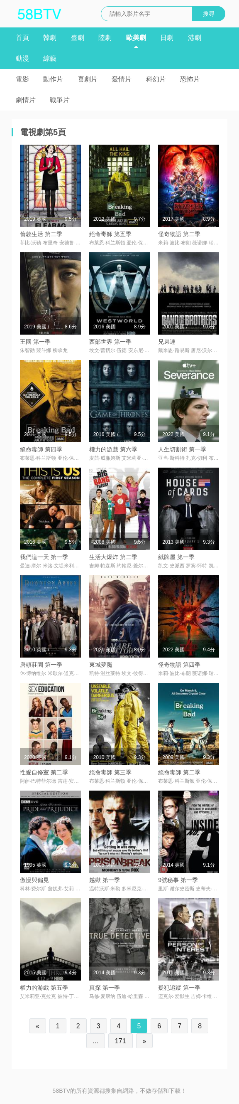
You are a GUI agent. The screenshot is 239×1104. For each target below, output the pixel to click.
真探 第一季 (104, 987)
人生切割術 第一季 (182, 449)
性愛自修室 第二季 (44, 772)
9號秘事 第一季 (178, 880)
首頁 (22, 37)
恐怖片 (190, 79)
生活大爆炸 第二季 (113, 557)
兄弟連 (167, 341)
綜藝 (49, 58)
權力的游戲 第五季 (44, 987)
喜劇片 (88, 79)
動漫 (22, 58)
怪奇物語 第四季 (179, 664)
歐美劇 (136, 37)
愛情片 (122, 79)
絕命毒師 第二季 (179, 772)
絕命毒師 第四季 (41, 449)
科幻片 (156, 79)
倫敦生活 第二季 (41, 234)
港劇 (194, 37)
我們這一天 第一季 (44, 557)
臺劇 (77, 37)
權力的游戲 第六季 (113, 449)
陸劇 (105, 37)
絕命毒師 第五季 (110, 234)
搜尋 (209, 13)
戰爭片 (60, 100)
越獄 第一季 (104, 880)
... (95, 1041)
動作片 (53, 79)
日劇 (166, 37)
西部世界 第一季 (110, 341)
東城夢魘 (100, 664)
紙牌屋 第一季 (176, 557)
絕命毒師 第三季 (110, 772)
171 (120, 1041)
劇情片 (26, 100)
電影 (22, 79)
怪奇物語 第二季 (179, 234)
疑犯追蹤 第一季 (179, 987)
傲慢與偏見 (34, 880)
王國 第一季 (35, 341)
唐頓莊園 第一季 (41, 664)
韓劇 (49, 37)
